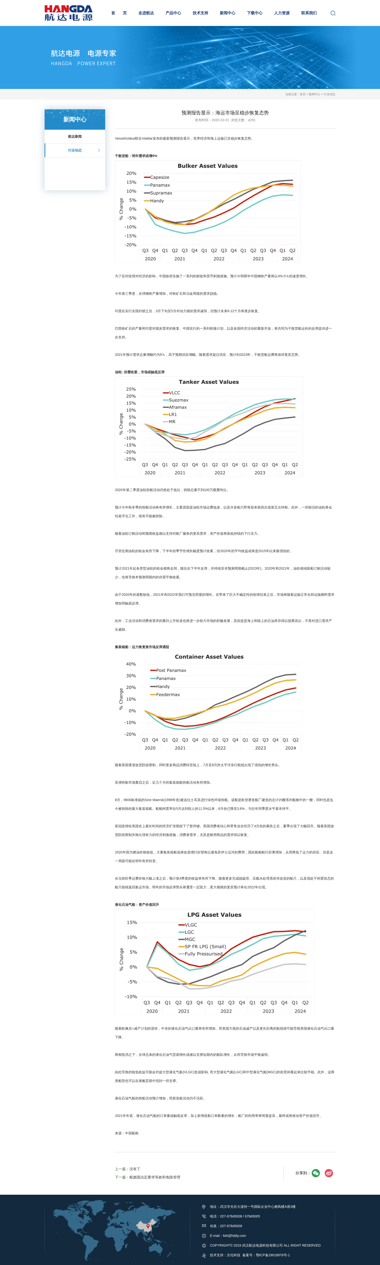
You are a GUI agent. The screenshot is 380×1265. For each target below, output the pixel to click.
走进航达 (146, 13)
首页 (303, 94)
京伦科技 (233, 1255)
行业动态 (329, 94)
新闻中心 (227, 13)
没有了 (134, 1169)
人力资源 (282, 13)
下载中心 (254, 13)
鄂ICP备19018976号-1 (273, 1255)
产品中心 (173, 13)
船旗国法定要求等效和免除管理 (154, 1177)
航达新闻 (82, 136)
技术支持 (200, 13)
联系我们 (309, 13)
